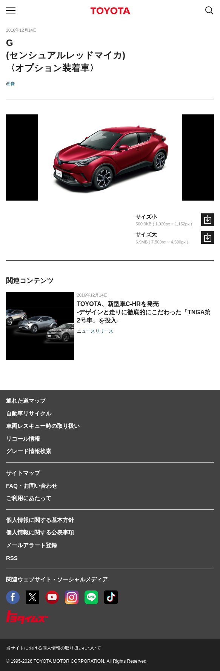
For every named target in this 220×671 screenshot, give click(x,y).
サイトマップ (23, 473)
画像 (10, 83)
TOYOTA (110, 10)
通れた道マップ (26, 400)
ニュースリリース (95, 331)
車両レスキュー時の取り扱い (43, 426)
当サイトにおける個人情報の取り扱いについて (53, 648)
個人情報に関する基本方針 (40, 520)
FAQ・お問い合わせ (31, 485)
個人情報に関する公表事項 (40, 532)
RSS (12, 558)
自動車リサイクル (28, 413)
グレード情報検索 (28, 451)
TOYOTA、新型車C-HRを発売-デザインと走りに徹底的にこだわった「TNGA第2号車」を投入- (144, 312)
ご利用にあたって (28, 498)
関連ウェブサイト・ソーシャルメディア (57, 579)
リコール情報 (23, 438)
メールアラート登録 (31, 545)
